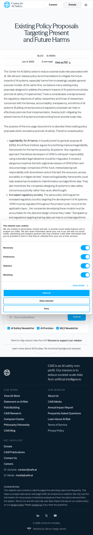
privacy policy (17, 505)
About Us (53, 395)
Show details (79, 285)
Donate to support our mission (65, 340)
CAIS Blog (9, 430)
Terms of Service (57, 424)
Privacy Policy (56, 430)
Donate (8, 446)
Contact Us (10, 458)
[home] (13, 5)
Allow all (46, 293)
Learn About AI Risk (59, 419)
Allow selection (46, 301)
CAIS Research (12, 413)
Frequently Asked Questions (64, 413)
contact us (37, 505)
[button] (86, 4)
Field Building (12, 407)
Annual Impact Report (60, 407)
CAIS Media (55, 401)
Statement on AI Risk (16, 401)
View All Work (12, 395)
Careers (8, 463)
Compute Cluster (14, 419)
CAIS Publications (14, 452)
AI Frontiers (38, 348)
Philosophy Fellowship (17, 424)
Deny (46, 309)
